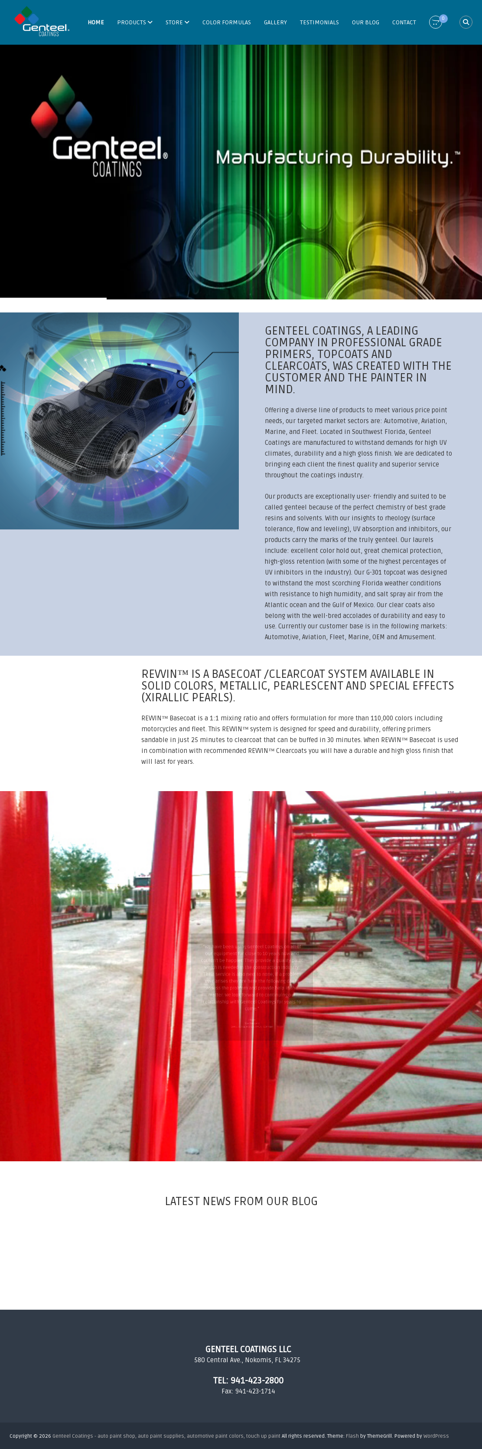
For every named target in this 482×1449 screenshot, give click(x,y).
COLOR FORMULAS (226, 22)
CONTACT (404, 22)
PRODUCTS (131, 22)
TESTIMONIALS (319, 22)
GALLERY (275, 22)
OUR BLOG (365, 22)
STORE (174, 22)
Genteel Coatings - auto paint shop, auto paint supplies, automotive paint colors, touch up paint (166, 1436)
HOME (96, 22)
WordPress (436, 1436)
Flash (352, 1436)
